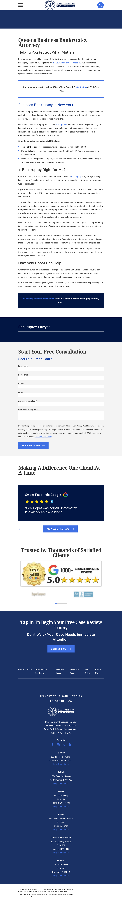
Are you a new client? (27, 401)
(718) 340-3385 (61, 700)
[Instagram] (58, 744)
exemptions (61, 124)
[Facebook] (52, 744)
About (29, 669)
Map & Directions (61, 764)
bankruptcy (76, 176)
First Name (23, 366)
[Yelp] (69, 744)
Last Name (23, 375)
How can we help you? (28, 410)
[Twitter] (63, 744)
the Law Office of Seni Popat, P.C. (67, 63)
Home (21, 669)
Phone (21, 384)
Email (20, 392)
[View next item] (41, 529)
